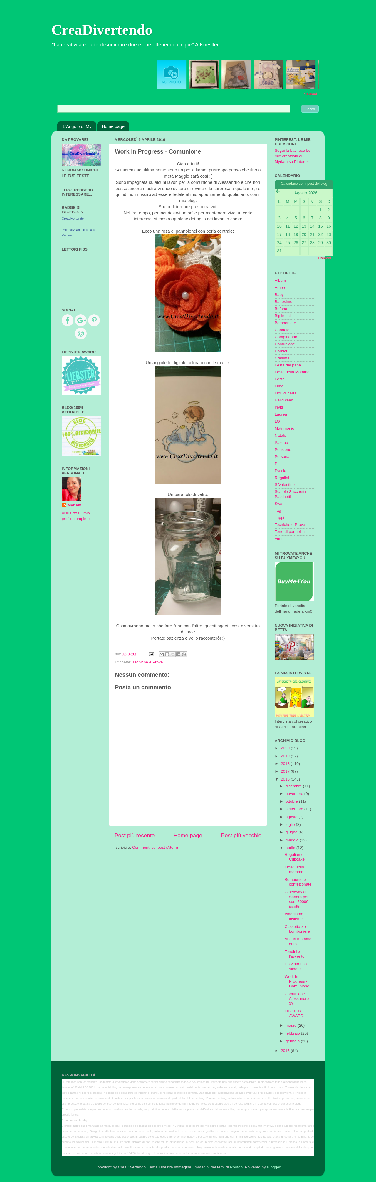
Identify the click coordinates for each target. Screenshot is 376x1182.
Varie (279, 538)
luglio (291, 824)
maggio (293, 840)
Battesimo (283, 301)
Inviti (279, 407)
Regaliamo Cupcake (295, 856)
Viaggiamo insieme (294, 916)
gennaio (293, 1041)
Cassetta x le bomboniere (297, 928)
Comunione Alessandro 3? (297, 999)
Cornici (281, 351)
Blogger (273, 1167)
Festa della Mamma (292, 372)
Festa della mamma (294, 869)
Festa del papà (288, 365)
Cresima (282, 358)
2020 (286, 748)
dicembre (294, 786)
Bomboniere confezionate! (299, 881)
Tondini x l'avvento (295, 953)
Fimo (279, 386)
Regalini (282, 478)
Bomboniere (285, 323)
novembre (295, 793)
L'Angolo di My (77, 126)
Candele (282, 330)
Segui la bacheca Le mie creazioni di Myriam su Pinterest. (293, 156)
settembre (295, 809)
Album (280, 280)
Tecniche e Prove (147, 662)
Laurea (281, 414)
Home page (113, 126)
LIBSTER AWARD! (295, 1013)
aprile (291, 848)
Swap (280, 503)
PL (277, 463)
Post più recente (135, 835)
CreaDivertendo (101, 29)
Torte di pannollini (290, 531)
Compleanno (286, 337)
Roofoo (236, 1167)
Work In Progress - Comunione (297, 981)
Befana (281, 308)
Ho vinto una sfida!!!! (296, 966)
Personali (283, 456)
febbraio (293, 1033)
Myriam (74, 505)
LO (277, 421)
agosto (292, 817)
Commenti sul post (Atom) (155, 847)
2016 (286, 779)
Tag (278, 510)
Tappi (279, 517)
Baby (279, 294)
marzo (292, 1025)
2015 (286, 1050)
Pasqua (281, 442)
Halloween (284, 400)
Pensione (283, 449)
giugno (292, 832)
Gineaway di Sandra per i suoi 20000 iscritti (298, 899)
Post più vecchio (241, 835)
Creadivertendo (73, 218)
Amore (280, 287)
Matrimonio (284, 428)
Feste (280, 379)
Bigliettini (283, 316)
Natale (280, 435)
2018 (286, 763)
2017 (286, 771)
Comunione (285, 344)
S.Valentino (285, 484)
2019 (286, 756)
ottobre (292, 801)
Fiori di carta (285, 393)
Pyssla (280, 471)
